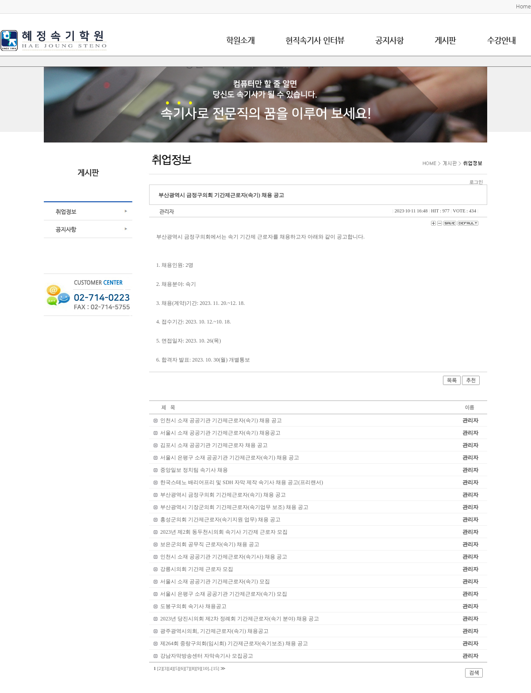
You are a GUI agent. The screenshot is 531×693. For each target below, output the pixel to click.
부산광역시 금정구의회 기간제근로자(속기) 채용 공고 (223, 495)
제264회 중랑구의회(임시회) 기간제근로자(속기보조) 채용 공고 (234, 643)
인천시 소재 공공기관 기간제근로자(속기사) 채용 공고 (223, 557)
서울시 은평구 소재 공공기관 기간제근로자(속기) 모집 (223, 594)
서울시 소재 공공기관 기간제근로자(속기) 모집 (215, 581)
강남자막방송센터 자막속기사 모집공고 (206, 656)
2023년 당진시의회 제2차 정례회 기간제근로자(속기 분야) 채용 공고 (239, 619)
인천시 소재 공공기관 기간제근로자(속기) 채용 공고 (221, 420)
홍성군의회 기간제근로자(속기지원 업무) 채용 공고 (220, 519)
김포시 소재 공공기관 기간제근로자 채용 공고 (214, 445)
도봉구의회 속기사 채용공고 (193, 606)
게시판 (445, 40)
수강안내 (501, 40)
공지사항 (389, 40)
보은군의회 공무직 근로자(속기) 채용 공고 (209, 544)
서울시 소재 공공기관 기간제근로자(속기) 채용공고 (220, 433)
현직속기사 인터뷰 (314, 40)
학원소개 (240, 40)
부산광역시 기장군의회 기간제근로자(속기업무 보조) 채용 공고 (234, 507)
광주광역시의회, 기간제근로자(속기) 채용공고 (214, 631)
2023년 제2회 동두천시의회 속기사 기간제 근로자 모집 (224, 532)
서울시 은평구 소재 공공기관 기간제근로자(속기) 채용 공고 (229, 457)
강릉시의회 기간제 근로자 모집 (196, 569)
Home (523, 6)
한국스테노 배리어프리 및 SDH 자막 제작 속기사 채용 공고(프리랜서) (241, 482)
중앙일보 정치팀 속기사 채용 (194, 470)
